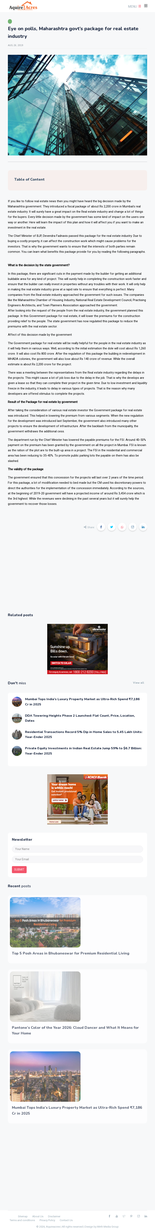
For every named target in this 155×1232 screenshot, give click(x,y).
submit (19, 869)
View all (138, 683)
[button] (134, 6)
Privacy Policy (47, 1220)
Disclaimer (54, 1216)
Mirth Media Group (108, 1226)
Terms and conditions (22, 1220)
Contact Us (66, 1220)
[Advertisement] (77, 574)
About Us (37, 1216)
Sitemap (23, 1216)
